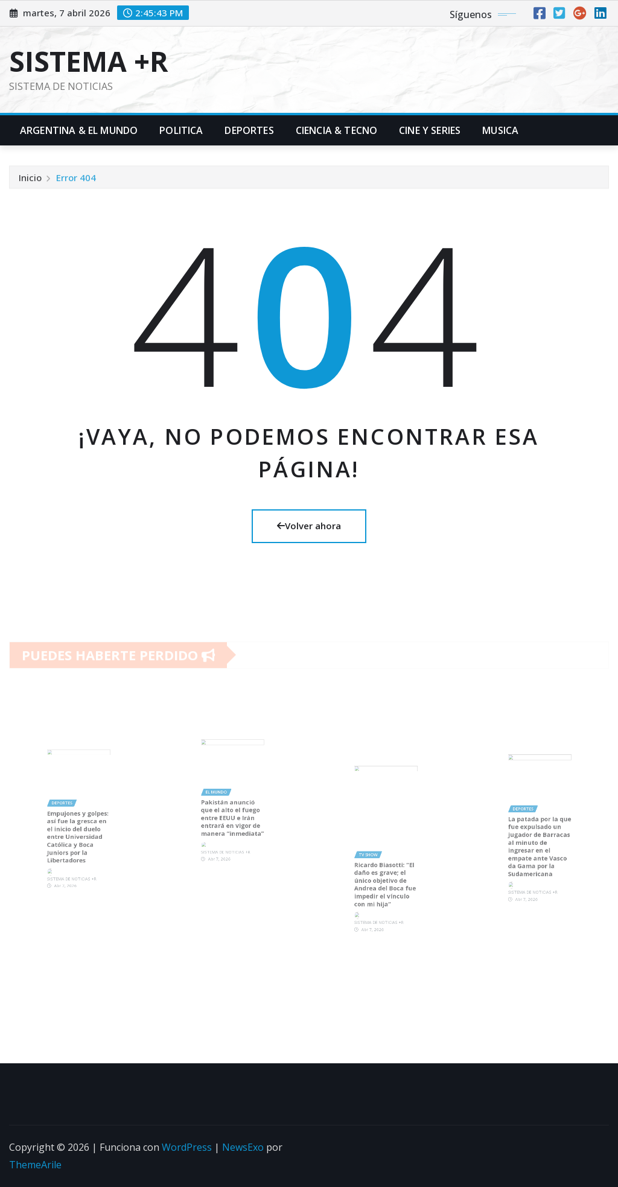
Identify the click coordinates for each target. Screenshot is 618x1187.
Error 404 (76, 180)
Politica (181, 130)
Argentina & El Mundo (79, 130)
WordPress (187, 1147)
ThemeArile (35, 1164)
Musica (500, 130)
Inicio (30, 180)
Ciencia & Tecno (336, 130)
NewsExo (243, 1147)
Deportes (249, 130)
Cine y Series (429, 130)
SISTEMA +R (88, 61)
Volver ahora (309, 526)
